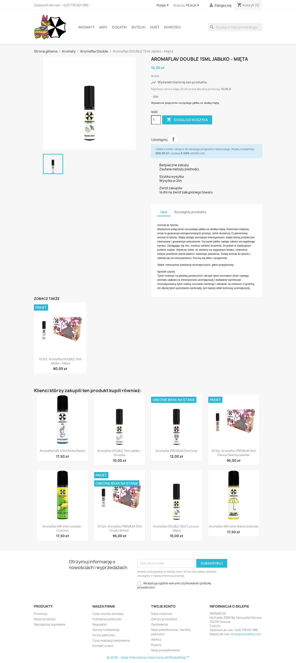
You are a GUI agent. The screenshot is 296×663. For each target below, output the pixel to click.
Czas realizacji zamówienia (111, 640)
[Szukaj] (235, 27)
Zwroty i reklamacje (106, 630)
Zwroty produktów (164, 619)
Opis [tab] (163, 212)
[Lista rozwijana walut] (193, 5)
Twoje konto (163, 606)
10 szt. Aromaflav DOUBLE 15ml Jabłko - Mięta (60, 361)
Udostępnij (173, 139)
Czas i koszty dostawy (108, 614)
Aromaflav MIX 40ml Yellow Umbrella (233, 526)
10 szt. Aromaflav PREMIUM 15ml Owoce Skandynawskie (234, 453)
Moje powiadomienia (165, 650)
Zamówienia (159, 624)
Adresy (156, 639)
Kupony (156, 645)
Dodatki (119, 27)
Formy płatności (103, 635)
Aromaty (86, 27)
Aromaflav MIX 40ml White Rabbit (62, 451)
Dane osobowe (161, 614)
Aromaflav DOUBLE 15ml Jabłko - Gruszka (119, 453)
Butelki (138, 27)
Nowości (172, 27)
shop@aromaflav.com (246, 634)
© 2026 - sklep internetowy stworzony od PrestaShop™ (148, 657)
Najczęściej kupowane (49, 624)
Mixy (103, 27)
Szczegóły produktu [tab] (190, 212)
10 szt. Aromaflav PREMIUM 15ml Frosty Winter (119, 528)
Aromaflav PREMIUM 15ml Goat (177, 451)
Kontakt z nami (102, 646)
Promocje (40, 614)
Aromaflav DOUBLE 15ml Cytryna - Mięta (176, 528)
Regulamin (99, 624)
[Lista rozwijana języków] (163, 5)
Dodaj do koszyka (187, 120)
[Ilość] (156, 119)
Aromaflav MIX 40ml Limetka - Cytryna (62, 528)
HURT (154, 27)
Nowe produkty (45, 619)
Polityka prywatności (106, 619)
